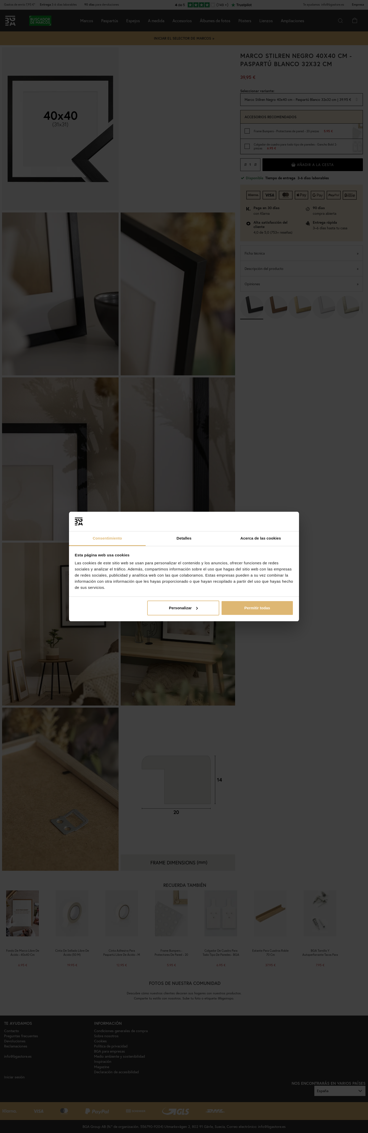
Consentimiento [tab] (107, 538)
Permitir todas (257, 608)
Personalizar (183, 608)
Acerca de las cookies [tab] (260, 538)
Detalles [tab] (184, 538)
